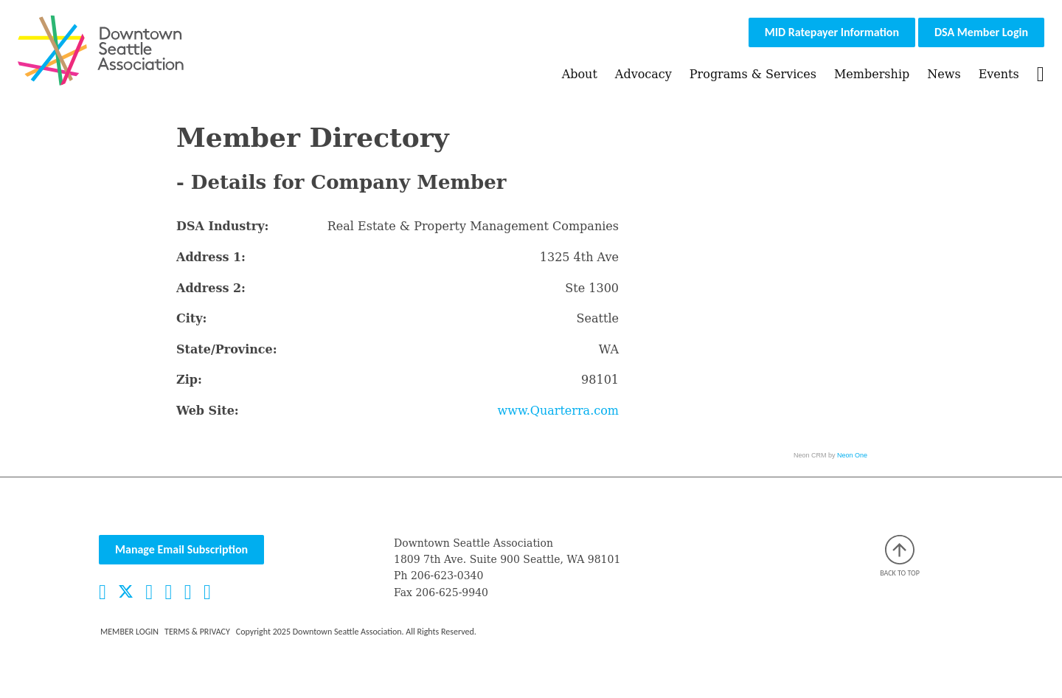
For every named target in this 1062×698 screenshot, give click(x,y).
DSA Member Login (981, 32)
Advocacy (643, 74)
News (943, 74)
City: (191, 318)
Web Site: (207, 411)
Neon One (852, 455)
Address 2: (211, 288)
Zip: (189, 380)
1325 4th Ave (579, 257)
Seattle (598, 318)
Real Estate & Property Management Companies (473, 226)
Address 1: (211, 257)
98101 (600, 380)
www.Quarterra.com (558, 411)
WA (609, 349)
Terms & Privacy (197, 631)
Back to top (900, 556)
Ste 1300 (592, 288)
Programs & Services (753, 74)
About (579, 74)
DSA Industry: (222, 226)
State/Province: (226, 349)
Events (999, 74)
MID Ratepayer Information (832, 32)
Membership (871, 74)
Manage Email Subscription (181, 549)
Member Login (129, 631)
